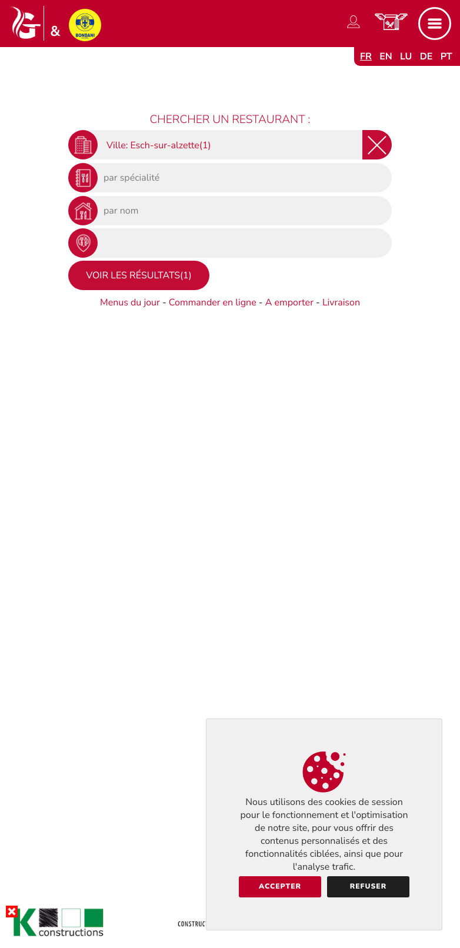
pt (446, 56)
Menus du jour (130, 302)
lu (406, 56)
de (426, 56)
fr (366, 56)
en (385, 56)
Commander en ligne (212, 302)
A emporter (289, 302)
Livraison (341, 302)
